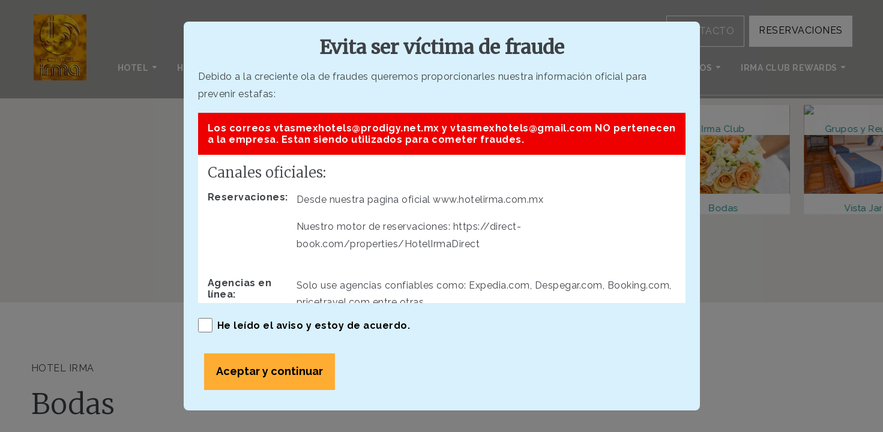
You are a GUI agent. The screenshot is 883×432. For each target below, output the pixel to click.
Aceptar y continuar (269, 371)
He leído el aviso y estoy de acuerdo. (304, 325)
